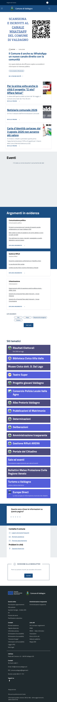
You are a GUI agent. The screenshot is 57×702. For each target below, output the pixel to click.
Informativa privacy (13, 631)
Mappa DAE (33, 642)
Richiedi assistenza (13, 625)
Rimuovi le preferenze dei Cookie (17, 694)
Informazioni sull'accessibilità (16, 642)
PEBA (31, 628)
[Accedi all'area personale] (48, 3)
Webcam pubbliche (35, 639)
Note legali (11, 647)
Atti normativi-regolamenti (37, 625)
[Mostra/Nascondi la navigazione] (2, 8)
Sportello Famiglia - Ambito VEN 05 (17, 611)
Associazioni (33, 634)
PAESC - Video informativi (37, 631)
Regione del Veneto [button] (11, 2)
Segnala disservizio (13, 628)
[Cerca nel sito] (49, 9)
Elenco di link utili (34, 636)
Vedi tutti (28, 325)
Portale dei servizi (13, 615)
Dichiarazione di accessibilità (16, 634)
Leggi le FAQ (11, 644)
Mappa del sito (12, 690)
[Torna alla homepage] (36, 593)
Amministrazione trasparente (38, 605)
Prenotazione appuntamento (16, 605)
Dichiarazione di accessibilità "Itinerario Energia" (16, 637)
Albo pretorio (11, 607)
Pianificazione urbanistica (15, 618)
